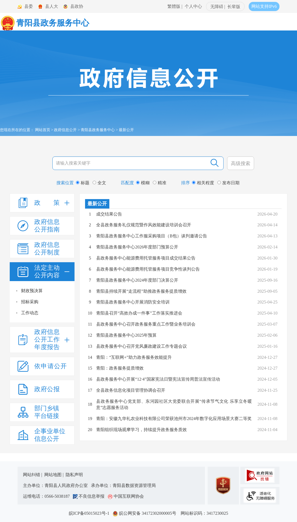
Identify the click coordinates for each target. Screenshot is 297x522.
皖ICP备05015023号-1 (90, 513)
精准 (159, 182)
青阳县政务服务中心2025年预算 (126, 335)
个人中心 (193, 6)
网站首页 (42, 130)
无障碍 (216, 6)
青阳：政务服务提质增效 (120, 368)
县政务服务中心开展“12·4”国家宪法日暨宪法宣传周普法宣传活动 (158, 379)
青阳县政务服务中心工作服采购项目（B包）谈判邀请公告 (151, 236)
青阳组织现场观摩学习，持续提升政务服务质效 (141, 429)
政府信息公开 (65, 130)
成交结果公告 (109, 214)
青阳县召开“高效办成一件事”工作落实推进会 (139, 313)
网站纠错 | (33, 474)
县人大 (51, 6)
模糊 (143, 182)
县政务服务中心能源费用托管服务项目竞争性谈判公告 (148, 269)
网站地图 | (54, 474)
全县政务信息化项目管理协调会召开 (130, 390)
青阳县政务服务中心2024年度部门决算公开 (137, 280)
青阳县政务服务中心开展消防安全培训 (133, 302)
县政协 (76, 6)
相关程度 (203, 182)
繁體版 (173, 6)
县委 (28, 6)
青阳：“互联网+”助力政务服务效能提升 (133, 357)
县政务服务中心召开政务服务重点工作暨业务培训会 (145, 324)
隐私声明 (74, 474)
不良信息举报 (90, 496)
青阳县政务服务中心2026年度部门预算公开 (137, 247)
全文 (99, 182)
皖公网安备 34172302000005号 (146, 513)
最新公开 (97, 203)
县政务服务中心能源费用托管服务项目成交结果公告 (145, 258)
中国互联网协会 (126, 496)
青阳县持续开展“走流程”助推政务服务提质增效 (141, 291)
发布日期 (228, 182)
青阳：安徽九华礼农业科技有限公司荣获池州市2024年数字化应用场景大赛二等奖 (174, 418)
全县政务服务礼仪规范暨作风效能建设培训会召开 (143, 225)
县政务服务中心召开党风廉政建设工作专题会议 (141, 346)
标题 (82, 182)
